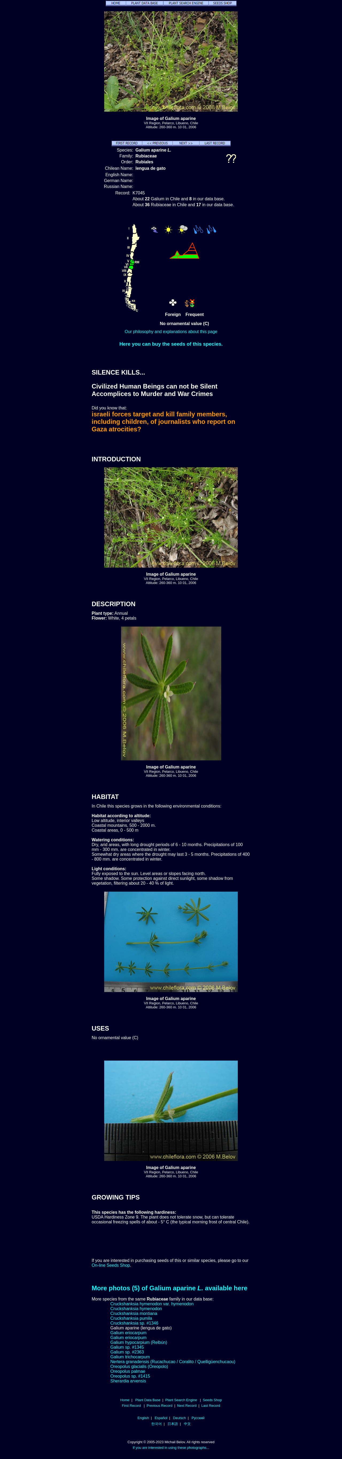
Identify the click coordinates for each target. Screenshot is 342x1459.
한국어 (156, 1424)
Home (125, 1400)
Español (161, 1418)
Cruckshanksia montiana (133, 1313)
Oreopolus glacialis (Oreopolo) (139, 1366)
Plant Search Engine (181, 1400)
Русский (198, 1418)
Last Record (210, 1406)
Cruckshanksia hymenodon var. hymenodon (151, 1304)
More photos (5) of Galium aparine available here (169, 1288)
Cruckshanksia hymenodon (136, 1308)
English (143, 1418)
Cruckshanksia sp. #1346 (134, 1323)
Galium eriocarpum (128, 1332)
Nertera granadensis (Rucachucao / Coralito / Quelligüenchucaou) (172, 1361)
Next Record (187, 1406)
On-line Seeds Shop (111, 1265)
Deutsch (179, 1418)
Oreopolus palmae (127, 1371)
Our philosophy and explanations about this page (171, 331)
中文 (187, 1424)
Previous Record (159, 1406)
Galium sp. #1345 (127, 1347)
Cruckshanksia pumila (131, 1318)
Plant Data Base (147, 1400)
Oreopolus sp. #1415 (130, 1376)
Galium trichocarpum (130, 1357)
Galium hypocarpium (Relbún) (138, 1342)
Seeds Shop (212, 1400)
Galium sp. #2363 (127, 1352)
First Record (131, 1406)
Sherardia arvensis (128, 1381)
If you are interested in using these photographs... (171, 1448)
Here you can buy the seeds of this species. (171, 344)
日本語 (173, 1424)
